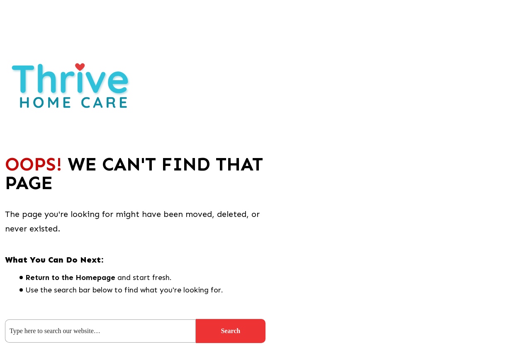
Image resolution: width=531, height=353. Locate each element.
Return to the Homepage (70, 277)
